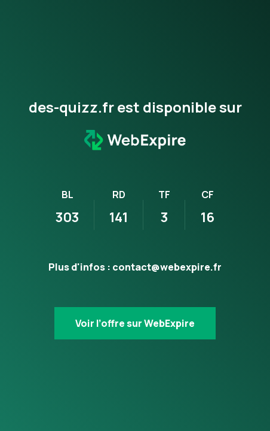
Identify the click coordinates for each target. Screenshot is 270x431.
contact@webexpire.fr (167, 267)
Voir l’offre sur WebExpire (135, 323)
